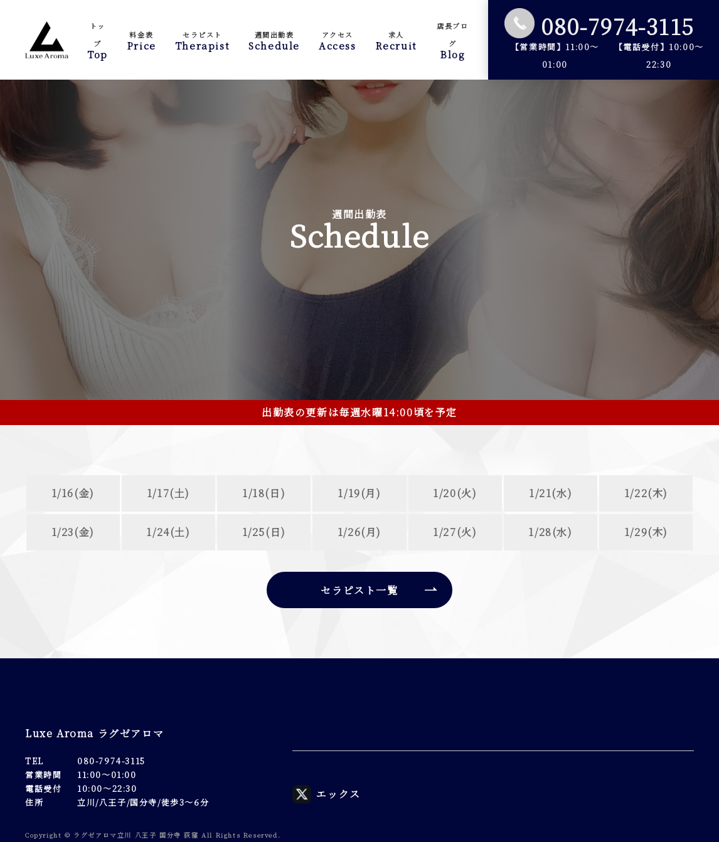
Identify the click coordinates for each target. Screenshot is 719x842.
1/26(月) (359, 532)
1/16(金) (73, 493)
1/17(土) (168, 493)
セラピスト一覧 (359, 590)
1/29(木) (646, 532)
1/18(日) (263, 493)
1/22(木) (646, 493)
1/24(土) (168, 532)
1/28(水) (550, 532)
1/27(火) (455, 532)
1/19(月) (359, 493)
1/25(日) (264, 532)
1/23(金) (73, 532)
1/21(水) (550, 493)
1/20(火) (455, 493)
